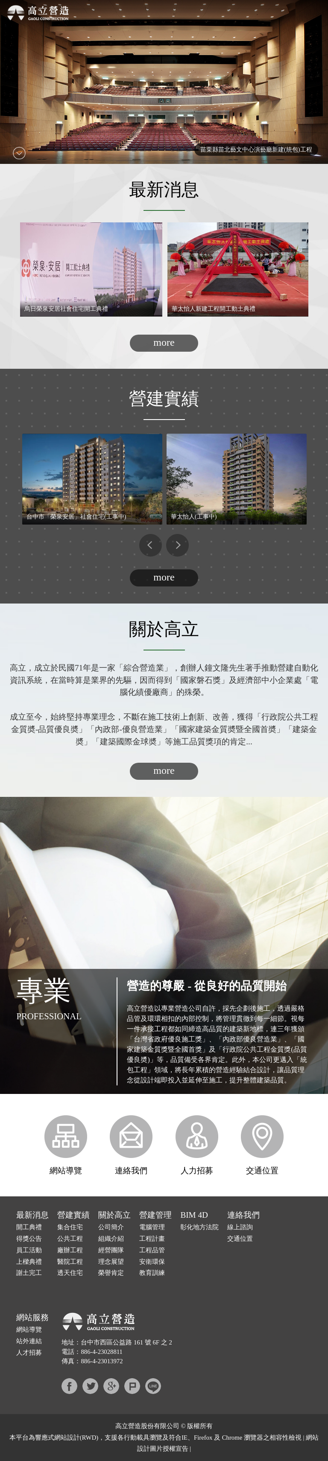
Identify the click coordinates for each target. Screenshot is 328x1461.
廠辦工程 (70, 1250)
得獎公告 (29, 1238)
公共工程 (70, 1238)
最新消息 (32, 1214)
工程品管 (152, 1250)
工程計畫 (152, 1238)
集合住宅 (70, 1227)
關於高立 (114, 1214)
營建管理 (155, 1214)
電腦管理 (152, 1227)
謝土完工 (29, 1272)
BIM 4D (194, 1214)
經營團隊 (111, 1250)
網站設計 (67, 1437)
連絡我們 (131, 1145)
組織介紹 (111, 1238)
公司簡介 (111, 1227)
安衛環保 (152, 1261)
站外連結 (29, 1341)
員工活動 (29, 1250)
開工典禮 (29, 1227)
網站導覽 (65, 1145)
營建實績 (73, 1214)
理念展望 (111, 1261)
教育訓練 (152, 1272)
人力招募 (197, 1145)
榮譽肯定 (111, 1272)
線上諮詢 (240, 1227)
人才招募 (29, 1352)
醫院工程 (70, 1261)
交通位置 (262, 1145)
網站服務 (32, 1317)
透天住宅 (70, 1272)
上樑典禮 (29, 1261)
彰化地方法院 (199, 1227)
